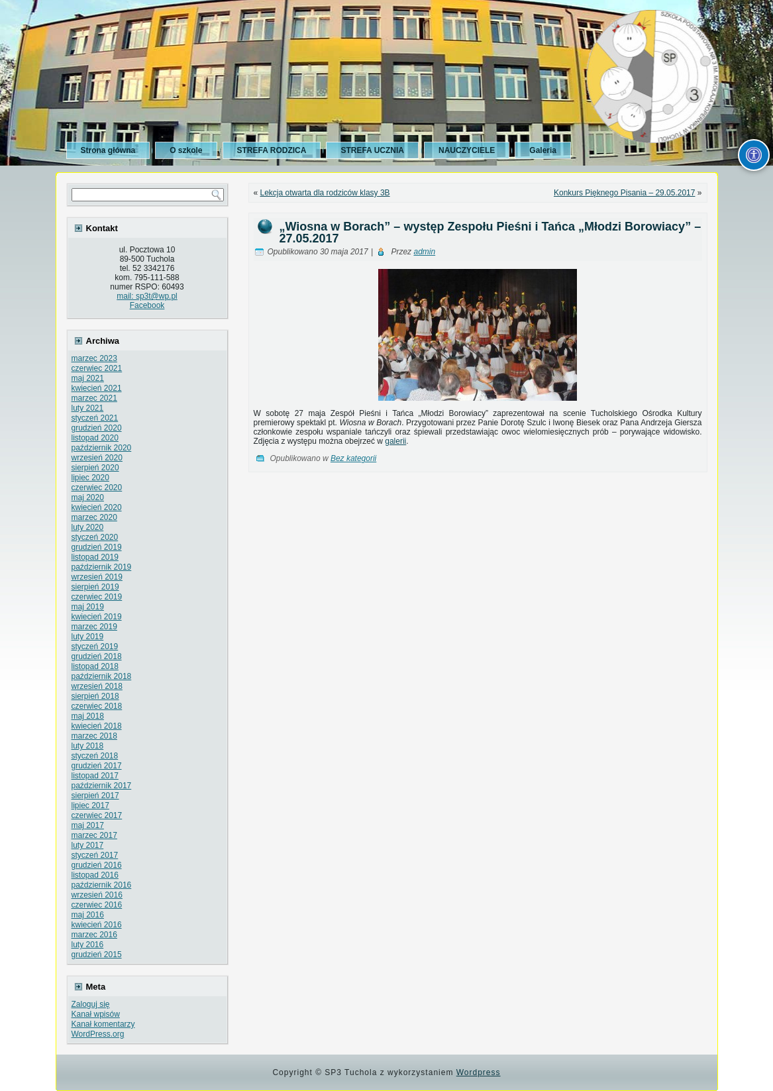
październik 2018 (102, 676)
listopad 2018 (95, 666)
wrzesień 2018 (97, 686)
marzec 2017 (94, 835)
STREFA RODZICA (272, 150)
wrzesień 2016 (97, 895)
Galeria (542, 150)
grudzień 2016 (97, 865)
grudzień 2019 (97, 547)
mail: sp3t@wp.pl (147, 296)
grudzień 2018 (97, 656)
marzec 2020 (94, 517)
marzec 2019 (94, 626)
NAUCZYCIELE (466, 150)
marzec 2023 (94, 358)
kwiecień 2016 (97, 924)
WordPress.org (98, 1034)
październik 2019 (102, 567)
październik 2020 (102, 447)
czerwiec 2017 (97, 815)
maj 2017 (88, 825)
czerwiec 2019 (97, 596)
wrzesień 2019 (97, 577)
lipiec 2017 (90, 805)
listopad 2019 (95, 557)
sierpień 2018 (95, 696)
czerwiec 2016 (97, 904)
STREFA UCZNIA (372, 150)
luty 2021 (88, 408)
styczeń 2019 (95, 646)
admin (424, 251)
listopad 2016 (95, 875)
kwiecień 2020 (97, 507)
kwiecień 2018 (97, 726)
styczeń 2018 (95, 755)
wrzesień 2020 (97, 457)
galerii (395, 441)
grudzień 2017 (97, 765)
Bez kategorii (353, 458)
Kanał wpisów (96, 1014)
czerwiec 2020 (97, 487)
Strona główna (108, 150)
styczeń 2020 (95, 537)
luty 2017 (88, 845)
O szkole (186, 150)
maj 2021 (88, 378)
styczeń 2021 (95, 418)
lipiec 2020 (90, 477)
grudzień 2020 (97, 428)
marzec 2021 (94, 398)
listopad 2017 (95, 775)
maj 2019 (88, 606)
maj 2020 (88, 497)
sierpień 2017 (95, 795)
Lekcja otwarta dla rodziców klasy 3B (325, 192)
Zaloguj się (91, 1004)
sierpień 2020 (95, 467)
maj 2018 (88, 716)
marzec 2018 (94, 736)
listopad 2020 (95, 437)
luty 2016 (88, 944)
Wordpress (478, 1072)
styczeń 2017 (95, 855)
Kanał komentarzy (103, 1024)
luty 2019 (88, 636)
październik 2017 (102, 785)
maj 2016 (88, 914)
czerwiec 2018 (97, 706)
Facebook (147, 305)
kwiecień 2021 (97, 388)
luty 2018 (88, 746)
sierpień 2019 (95, 587)
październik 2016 (102, 885)
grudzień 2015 (97, 954)
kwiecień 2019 (97, 616)
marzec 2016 (94, 934)
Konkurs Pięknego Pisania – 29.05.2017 (625, 192)
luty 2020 (88, 527)
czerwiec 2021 (97, 368)
